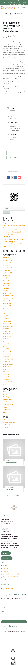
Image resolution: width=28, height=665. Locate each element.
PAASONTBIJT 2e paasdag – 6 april (13, 239)
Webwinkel (18, 4)
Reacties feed (7, 424)
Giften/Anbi (24, 2)
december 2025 (8, 265)
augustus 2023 (7, 336)
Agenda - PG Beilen (12, 13)
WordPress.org (7, 427)
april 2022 (6, 377)
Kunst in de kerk (8, 404)
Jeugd (5, 402)
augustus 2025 (7, 275)
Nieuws (5, 2)
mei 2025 (6, 283)
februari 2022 (7, 382)
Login (4, 419)
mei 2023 (6, 344)
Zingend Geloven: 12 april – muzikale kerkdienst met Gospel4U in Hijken (14, 225)
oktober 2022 (7, 361)
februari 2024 (7, 321)
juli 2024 (6, 308)
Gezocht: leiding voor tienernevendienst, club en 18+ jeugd (12, 244)
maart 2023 (6, 349)
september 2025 (8, 273)
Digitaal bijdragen (9, 626)
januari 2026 (7, 263)
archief (5, 394)
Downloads (12, 4)
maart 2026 (6, 258)
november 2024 (8, 298)
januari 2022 (7, 384)
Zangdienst (9, 489)
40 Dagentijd (7, 392)
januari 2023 (7, 354)
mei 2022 (6, 374)
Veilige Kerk (24, 4)
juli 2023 (6, 339)
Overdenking (7, 409)
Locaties (18, 3)
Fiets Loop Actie (8, 397)
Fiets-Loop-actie (11, 2)
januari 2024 (7, 323)
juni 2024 (6, 311)
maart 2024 (6, 318)
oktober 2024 (7, 301)
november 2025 (8, 268)
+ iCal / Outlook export (14, 157)
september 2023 (8, 334)
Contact (4, 515)
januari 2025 (7, 293)
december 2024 (8, 296)
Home (6, 13)
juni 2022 (6, 372)
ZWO (4, 412)
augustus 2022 (7, 366)
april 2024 (6, 316)
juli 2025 (6, 278)
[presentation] (12, 617)
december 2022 (8, 356)
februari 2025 (7, 290)
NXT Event (20, 496)
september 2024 (8, 303)
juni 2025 (6, 280)
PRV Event (8, 496)
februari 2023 (7, 351)
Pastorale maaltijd (11, 462)
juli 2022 (6, 369)
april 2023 (6, 346)
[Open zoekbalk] (18, 7)
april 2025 (6, 285)
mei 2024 (6, 313)
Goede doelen (7, 399)
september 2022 (8, 364)
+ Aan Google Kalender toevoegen (14, 152)
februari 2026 (7, 260)
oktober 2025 (7, 270)
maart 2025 (6, 288)
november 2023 (8, 329)
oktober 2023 (7, 331)
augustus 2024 (7, 306)
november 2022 (8, 359)
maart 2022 (6, 379)
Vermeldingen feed (9, 422)
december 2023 (8, 326)
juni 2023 (6, 341)
